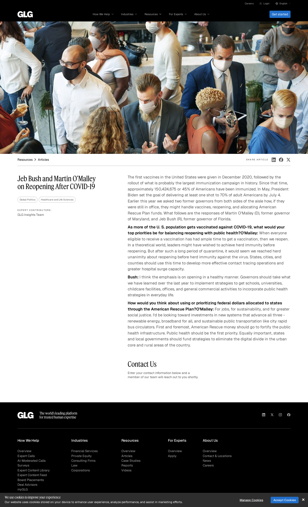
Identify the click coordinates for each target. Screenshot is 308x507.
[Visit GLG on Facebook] (289, 415)
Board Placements (30, 480)
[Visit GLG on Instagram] (280, 415)
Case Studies (130, 461)
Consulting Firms (83, 461)
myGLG (22, 489)
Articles (126, 456)
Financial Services (84, 451)
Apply (172, 456)
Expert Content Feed (32, 475)
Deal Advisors (27, 485)
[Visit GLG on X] (272, 415)
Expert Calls (26, 456)
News (207, 461)
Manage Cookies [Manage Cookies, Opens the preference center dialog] (251, 500)
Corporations (80, 470)
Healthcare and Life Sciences (57, 199)
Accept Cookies (284, 500)
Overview (24, 451)
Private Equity (81, 456)
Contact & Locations (217, 456)
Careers (249, 3)
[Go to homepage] (25, 14)
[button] (264, 3)
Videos (126, 470)
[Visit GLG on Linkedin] (263, 415)
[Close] (303, 499)
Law (74, 465)
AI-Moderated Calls (31, 461)
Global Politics (27, 199)
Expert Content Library (33, 470)
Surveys (23, 465)
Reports (127, 465)
